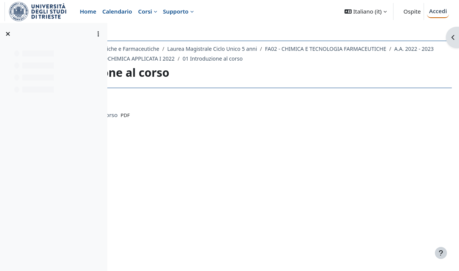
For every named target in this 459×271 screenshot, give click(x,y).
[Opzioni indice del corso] (98, 34)
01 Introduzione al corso (301, 68)
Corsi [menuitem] (145, 11)
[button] (365, 11)
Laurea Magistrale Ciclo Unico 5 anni (300, 48)
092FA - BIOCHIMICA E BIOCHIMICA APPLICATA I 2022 (196, 68)
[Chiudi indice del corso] (8, 34)
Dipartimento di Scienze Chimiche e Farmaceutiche (184, 48)
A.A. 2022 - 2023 (279, 58)
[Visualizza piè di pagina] (441, 253)
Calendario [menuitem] (117, 11)
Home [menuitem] (88, 11)
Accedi (438, 11)
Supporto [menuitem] (176, 11)
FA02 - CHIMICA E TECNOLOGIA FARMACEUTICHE (190, 58)
